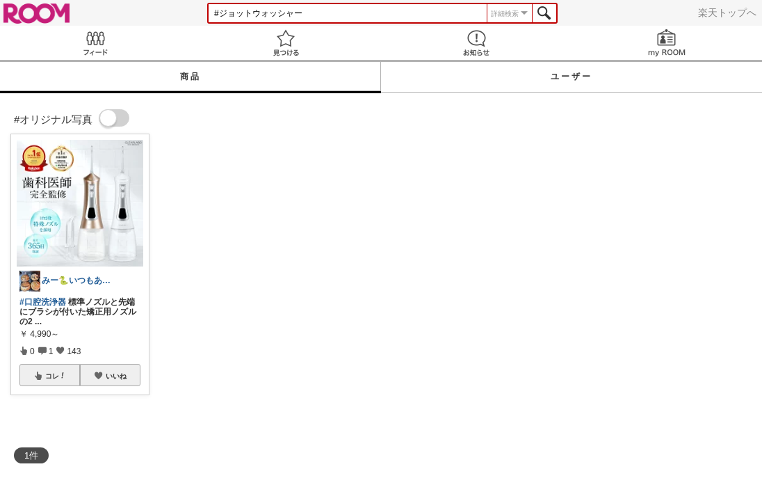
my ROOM (667, 43)
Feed (95, 43)
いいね (116, 375)
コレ (55, 375)
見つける (285, 43)
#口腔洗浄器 (42, 302)
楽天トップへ (727, 12)
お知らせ (476, 43)
